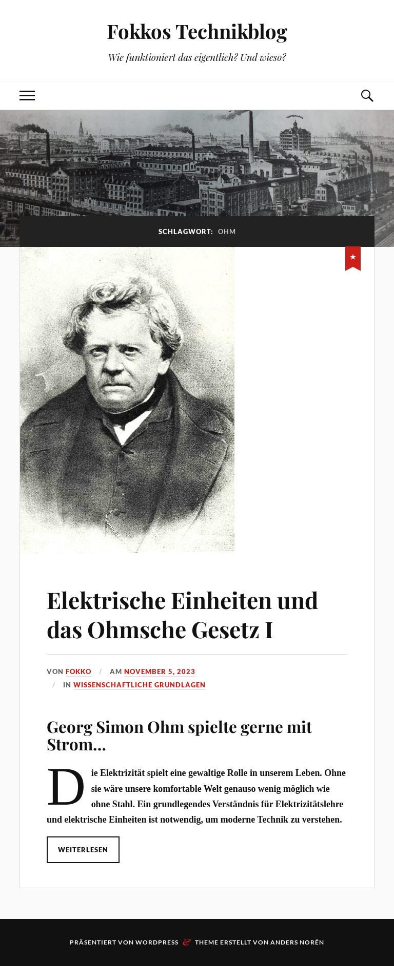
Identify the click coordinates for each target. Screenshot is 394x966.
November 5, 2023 (159, 671)
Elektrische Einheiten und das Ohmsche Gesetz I (182, 614)
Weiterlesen (83, 850)
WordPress (157, 942)
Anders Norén (297, 942)
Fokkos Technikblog (197, 31)
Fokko (78, 671)
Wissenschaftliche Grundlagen (139, 685)
